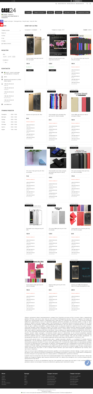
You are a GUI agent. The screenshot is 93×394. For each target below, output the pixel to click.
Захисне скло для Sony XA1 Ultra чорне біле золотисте (57, 59)
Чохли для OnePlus (74, 379)
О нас (2, 38)
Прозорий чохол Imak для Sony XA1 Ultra (35, 229)
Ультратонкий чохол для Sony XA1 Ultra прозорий (34, 59)
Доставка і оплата (69, 12)
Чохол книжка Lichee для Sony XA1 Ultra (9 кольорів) (34, 285)
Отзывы (3, 41)
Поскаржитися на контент (53, 392)
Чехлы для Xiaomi (51, 379)
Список (90, 29)
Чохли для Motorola (51, 381)
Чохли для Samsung (51, 377)
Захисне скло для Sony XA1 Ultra (34, 114)
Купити (29, 70)
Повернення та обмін (83, 12)
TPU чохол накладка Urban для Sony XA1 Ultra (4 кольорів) (80, 171)
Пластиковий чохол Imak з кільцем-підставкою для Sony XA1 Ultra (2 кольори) (57, 172)
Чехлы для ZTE (73, 382)
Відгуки (3, 377)
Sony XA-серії (25, 21)
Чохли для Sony (17, 21)
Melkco (26, 381)
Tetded (26, 382)
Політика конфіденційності (66, 392)
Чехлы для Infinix (74, 384)
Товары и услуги (5, 30)
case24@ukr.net (7, 104)
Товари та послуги (39, 12)
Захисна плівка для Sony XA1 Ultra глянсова (57, 285)
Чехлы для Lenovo (51, 382)
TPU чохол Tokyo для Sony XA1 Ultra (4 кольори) (35, 171)
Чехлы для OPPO (74, 377)
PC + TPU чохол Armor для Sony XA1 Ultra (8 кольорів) (80, 59)
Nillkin (25, 376)
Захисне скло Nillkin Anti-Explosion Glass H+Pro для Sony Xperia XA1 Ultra (80, 285)
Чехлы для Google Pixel (75, 376)
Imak (25, 377)
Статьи (3, 35)
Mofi (25, 379)
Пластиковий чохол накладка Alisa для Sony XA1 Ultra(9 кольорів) (57, 115)
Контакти (58, 12)
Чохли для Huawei (74, 381)
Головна (28, 12)
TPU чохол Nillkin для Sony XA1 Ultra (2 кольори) (57, 229)
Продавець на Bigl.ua (46, 391)
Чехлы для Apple (51, 376)
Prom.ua (54, 390)
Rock (25, 384)
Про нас (50, 12)
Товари (3, 376)
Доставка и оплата (6, 43)
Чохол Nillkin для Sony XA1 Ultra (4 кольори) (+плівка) (79, 115)
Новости (3, 33)
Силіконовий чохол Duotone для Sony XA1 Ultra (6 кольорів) (80, 229)
